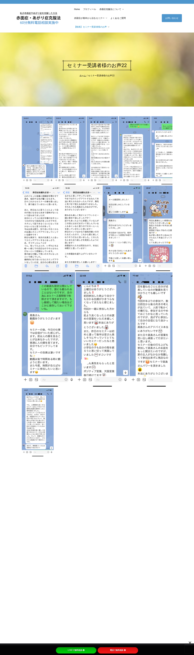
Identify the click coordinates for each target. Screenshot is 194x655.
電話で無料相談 (118, 650)
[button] (122, 9)
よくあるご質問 (118, 18)
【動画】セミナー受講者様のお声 (91, 27)
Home (77, 9)
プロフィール (89, 9)
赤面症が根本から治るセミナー (90, 18)
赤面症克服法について (111, 9)
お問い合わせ (171, 18)
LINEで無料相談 (76, 650)
